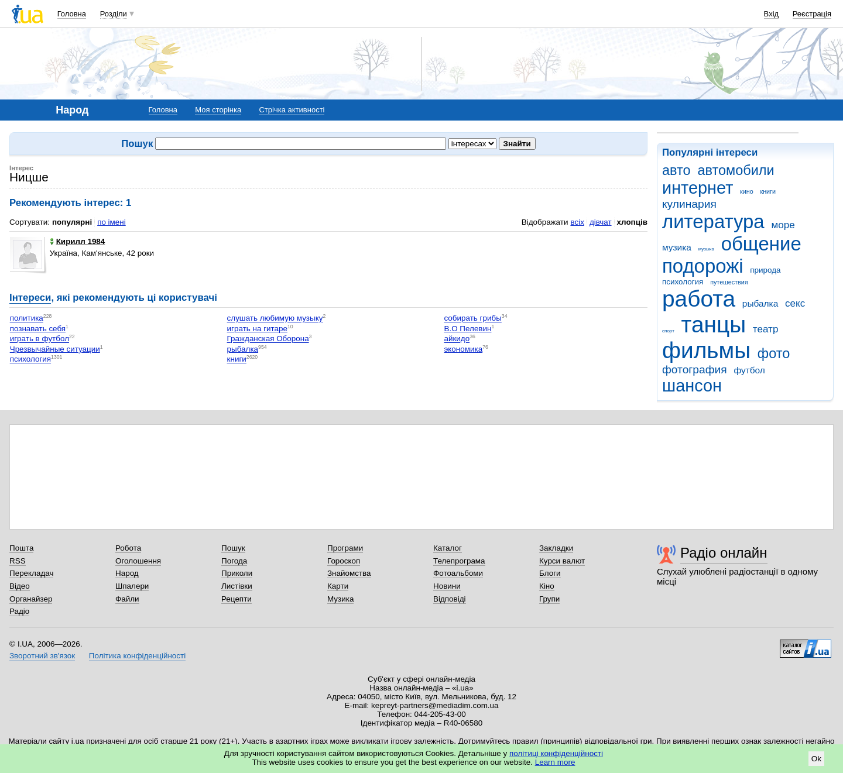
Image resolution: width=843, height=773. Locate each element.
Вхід (771, 13)
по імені (111, 222)
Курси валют (562, 560)
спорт (668, 331)
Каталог (447, 548)
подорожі (702, 266)
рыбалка (760, 303)
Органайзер (30, 599)
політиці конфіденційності (556, 753)
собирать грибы (472, 318)
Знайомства (349, 573)
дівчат (601, 222)
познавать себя (38, 328)
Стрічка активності (291, 109)
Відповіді (449, 599)
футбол (749, 370)
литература (713, 221)
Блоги (550, 573)
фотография (694, 369)
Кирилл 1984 (77, 241)
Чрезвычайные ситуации (55, 349)
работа (698, 298)
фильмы (706, 350)
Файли (127, 599)
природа (765, 270)
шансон (692, 385)
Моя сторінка (218, 109)
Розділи (113, 13)
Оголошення (138, 560)
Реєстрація (812, 13)
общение (761, 244)
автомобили (735, 170)
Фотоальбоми (458, 573)
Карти (337, 586)
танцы (713, 324)
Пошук (233, 548)
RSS (17, 560)
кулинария (689, 204)
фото (774, 353)
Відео (19, 586)
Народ (127, 573)
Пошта (21, 548)
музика (676, 247)
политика (26, 318)
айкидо (457, 339)
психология (682, 281)
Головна (71, 13)
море (782, 225)
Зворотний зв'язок (42, 655)
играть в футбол (39, 339)
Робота (128, 548)
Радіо (19, 611)
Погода (234, 560)
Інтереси (30, 297)
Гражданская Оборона (268, 339)
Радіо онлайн (723, 553)
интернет (697, 187)
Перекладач (31, 573)
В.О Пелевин (467, 328)
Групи (549, 599)
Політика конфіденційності (137, 655)
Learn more (555, 762)
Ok (816, 758)
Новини (447, 586)
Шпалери (132, 586)
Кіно (546, 586)
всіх (577, 222)
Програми (345, 548)
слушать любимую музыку (275, 318)
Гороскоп (343, 560)
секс (795, 303)
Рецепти (236, 599)
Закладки (556, 548)
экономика (463, 349)
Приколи (236, 573)
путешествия (729, 282)
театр (766, 329)
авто (676, 170)
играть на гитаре (257, 328)
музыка (706, 249)
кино (746, 191)
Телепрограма (459, 560)
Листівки (236, 586)
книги (768, 191)
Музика (340, 599)
